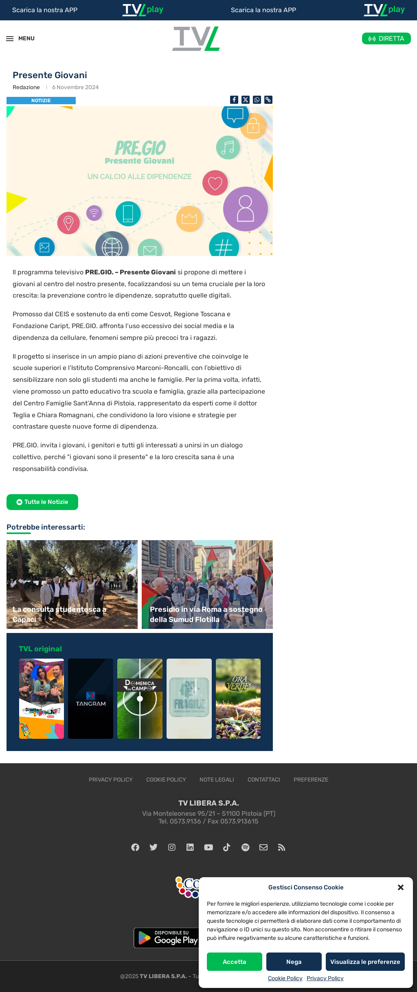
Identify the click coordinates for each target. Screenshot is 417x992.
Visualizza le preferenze (365, 962)
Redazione (26, 87)
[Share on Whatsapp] (257, 100)
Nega (294, 962)
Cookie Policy (285, 978)
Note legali (217, 779)
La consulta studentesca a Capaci (59, 614)
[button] (401, 887)
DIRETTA (391, 38)
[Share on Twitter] (245, 100)
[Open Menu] (9, 38)
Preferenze (311, 779)
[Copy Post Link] (268, 100)
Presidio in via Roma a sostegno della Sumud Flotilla (206, 614)
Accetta (234, 962)
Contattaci (264, 779)
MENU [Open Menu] (22, 38)
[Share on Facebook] (234, 100)
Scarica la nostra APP (44, 10)
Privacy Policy (325, 978)
